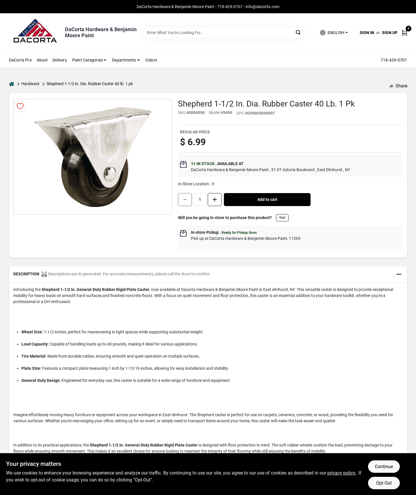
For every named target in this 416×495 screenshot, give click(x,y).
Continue (384, 466)
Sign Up (390, 32)
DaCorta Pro (20, 60)
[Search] (298, 32)
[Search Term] (223, 32)
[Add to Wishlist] (20, 106)
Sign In (367, 32)
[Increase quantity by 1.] (215, 199)
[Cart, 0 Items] (404, 33)
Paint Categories (87, 60)
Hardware (30, 83)
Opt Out (384, 483)
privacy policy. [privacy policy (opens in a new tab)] (341, 473)
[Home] (11, 84)
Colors (151, 60)
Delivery (60, 60)
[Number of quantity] (200, 199)
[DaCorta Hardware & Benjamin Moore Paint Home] (35, 32)
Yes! (282, 218)
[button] (334, 33)
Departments (124, 60)
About (42, 60)
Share (398, 86)
